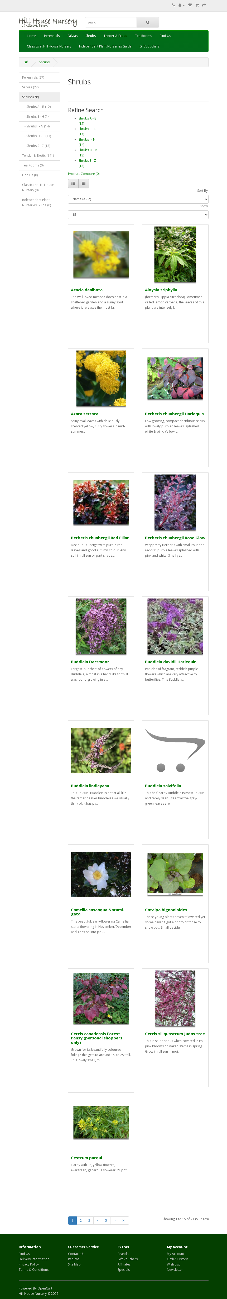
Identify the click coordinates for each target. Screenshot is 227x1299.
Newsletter (175, 1269)
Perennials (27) (33, 77)
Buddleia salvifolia (163, 785)
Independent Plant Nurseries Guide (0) (36, 202)
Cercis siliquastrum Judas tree (175, 1033)
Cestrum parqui (86, 1157)
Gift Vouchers (149, 46)
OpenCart (44, 1288)
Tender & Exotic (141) (38, 155)
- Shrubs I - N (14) (36, 126)
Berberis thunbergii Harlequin (174, 413)
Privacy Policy (29, 1264)
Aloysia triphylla (161, 289)
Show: (204, 206)
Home (31, 36)
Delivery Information (34, 1259)
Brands (123, 1254)
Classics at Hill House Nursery (49, 46)
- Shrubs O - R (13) (36, 136)
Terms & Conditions (34, 1269)
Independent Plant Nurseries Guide (105, 46)
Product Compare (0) (83, 173)
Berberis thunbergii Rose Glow (175, 537)
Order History (177, 1259)
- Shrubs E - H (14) (36, 116)
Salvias (72, 36)
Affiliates (124, 1264)
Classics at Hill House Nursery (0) (38, 187)
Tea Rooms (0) (33, 165)
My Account (175, 1254)
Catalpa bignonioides (166, 909)
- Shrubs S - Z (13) (36, 146)
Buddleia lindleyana (90, 785)
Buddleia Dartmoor (90, 661)
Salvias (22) (30, 87)
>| (124, 1220)
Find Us (165, 36)
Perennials (52, 36)
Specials (124, 1269)
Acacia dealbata (87, 289)
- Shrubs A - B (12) (36, 106)
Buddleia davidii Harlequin (170, 661)
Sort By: (203, 190)
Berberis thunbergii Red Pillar (100, 537)
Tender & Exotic (115, 36)
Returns (73, 1259)
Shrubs (90, 36)
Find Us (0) (30, 175)
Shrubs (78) (30, 97)
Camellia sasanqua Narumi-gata (97, 912)
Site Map (74, 1264)
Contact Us (76, 1254)
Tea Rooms (143, 36)
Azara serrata (84, 413)
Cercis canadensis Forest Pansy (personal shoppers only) (96, 1038)
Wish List (173, 1264)
